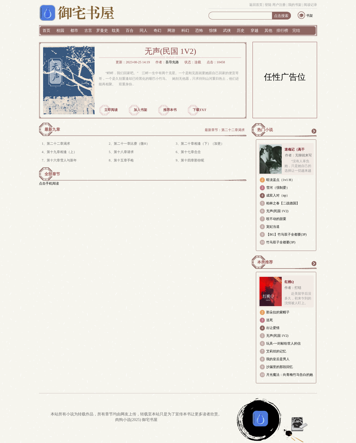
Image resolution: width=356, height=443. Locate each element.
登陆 (268, 5)
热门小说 (265, 130)
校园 (60, 30)
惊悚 (213, 30)
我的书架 (294, 5)
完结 (296, 30)
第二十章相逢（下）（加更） (202, 144)
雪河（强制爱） (278, 188)
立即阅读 (111, 110)
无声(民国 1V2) (277, 211)
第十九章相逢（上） (62, 152)
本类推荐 (265, 262)
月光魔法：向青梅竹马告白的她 (289, 375)
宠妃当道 (273, 227)
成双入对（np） (278, 195)
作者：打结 (293, 288)
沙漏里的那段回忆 (279, 367)
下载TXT (199, 110)
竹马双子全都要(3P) (280, 242)
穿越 (254, 30)
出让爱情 (273, 328)
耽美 (116, 30)
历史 (240, 30)
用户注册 (279, 5)
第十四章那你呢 (192, 160)
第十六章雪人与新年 (62, 160)
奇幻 (157, 30)
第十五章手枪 (124, 160)
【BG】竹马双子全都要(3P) (286, 234)
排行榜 (282, 30)
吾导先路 (172, 62)
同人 (143, 30)
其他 (268, 30)
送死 (269, 320)
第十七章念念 (191, 152)
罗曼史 (102, 30)
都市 (74, 30)
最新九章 (52, 129)
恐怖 (199, 30)
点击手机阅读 (49, 183)
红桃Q (289, 282)
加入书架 (140, 110)
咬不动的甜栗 (276, 219)
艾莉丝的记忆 (276, 351)
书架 (309, 16)
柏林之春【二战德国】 (283, 203)
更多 (314, 131)
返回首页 (256, 5)
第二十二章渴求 (233, 130)
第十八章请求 (124, 152)
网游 (171, 30)
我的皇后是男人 (278, 359)
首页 (46, 30)
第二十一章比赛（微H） (132, 144)
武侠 (227, 30)
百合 (130, 30)
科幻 (185, 30)
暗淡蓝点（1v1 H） (280, 180)
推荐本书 (170, 110)
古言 (88, 30)
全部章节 (52, 174)
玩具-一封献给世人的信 (283, 343)
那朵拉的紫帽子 (278, 312)
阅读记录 (310, 5)
